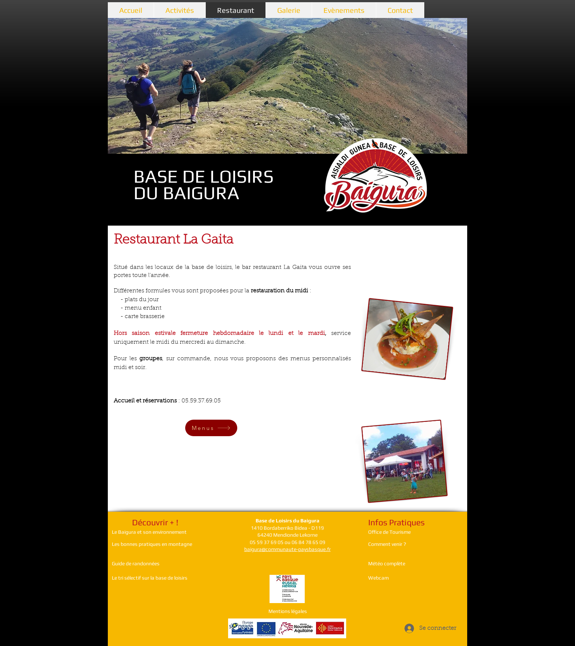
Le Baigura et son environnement (149, 532)
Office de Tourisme (389, 532)
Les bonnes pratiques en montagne (152, 544)
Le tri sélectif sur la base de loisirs (149, 578)
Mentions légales (287, 611)
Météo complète (386, 563)
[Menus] (211, 428)
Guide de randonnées (136, 563)
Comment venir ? (387, 544)
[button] (287, 86)
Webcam (378, 578)
